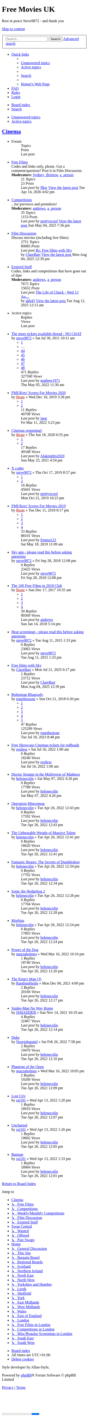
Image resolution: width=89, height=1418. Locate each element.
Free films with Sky (26, 665)
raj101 (21, 1100)
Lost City (18, 1096)
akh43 (30, 301)
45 (23, 355)
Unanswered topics (25, 117)
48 (23, 368)
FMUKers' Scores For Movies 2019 (38, 506)
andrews (39, 208)
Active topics (21, 121)
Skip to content (13, 29)
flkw (43, 188)
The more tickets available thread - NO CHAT (46, 334)
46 (23, 359)
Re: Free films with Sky (54, 250)
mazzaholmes (26, 954)
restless (21, 749)
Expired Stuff (21, 267)
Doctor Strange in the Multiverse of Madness (45, 774)
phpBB (26, 1375)
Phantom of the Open (27, 1067)
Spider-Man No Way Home (32, 1008)
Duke (15, 1037)
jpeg (43, 418)
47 (23, 364)
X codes (17, 468)
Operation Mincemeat (28, 804)
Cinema (11, 131)
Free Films (19, 162)
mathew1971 (50, 380)
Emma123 (48, 540)
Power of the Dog (24, 950)
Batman (17, 1154)
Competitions (21, 200)
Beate (20, 397)
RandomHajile (27, 983)
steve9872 (24, 338)
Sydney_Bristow (45, 175)
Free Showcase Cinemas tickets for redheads (45, 745)
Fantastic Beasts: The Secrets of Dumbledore (45, 862)
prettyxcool (49, 221)
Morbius (17, 921)
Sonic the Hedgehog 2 (28, 891)
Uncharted (19, 1125)
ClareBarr (33, 255)
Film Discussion (23, 233)
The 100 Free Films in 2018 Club (36, 586)
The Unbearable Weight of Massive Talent (43, 833)
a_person (67, 175)
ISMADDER (26, 1012)
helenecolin (25, 779)
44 (23, 351)
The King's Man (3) (26, 979)
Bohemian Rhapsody (27, 695)
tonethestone (25, 699)
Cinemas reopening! (26, 430)
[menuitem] (35, 63)
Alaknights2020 (52, 456)
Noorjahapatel (27, 1042)
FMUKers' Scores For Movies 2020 (38, 393)
